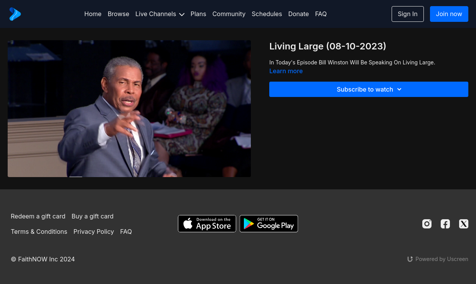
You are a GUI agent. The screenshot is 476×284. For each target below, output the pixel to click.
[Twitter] (463, 223)
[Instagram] (427, 223)
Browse (118, 14)
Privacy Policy (93, 231)
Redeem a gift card (38, 216)
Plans (198, 14)
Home (93, 14)
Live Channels (159, 14)
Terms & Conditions (39, 231)
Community (229, 14)
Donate (298, 14)
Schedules (267, 14)
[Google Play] (268, 223)
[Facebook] (445, 223)
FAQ (321, 14)
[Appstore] (207, 223)
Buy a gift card (93, 216)
